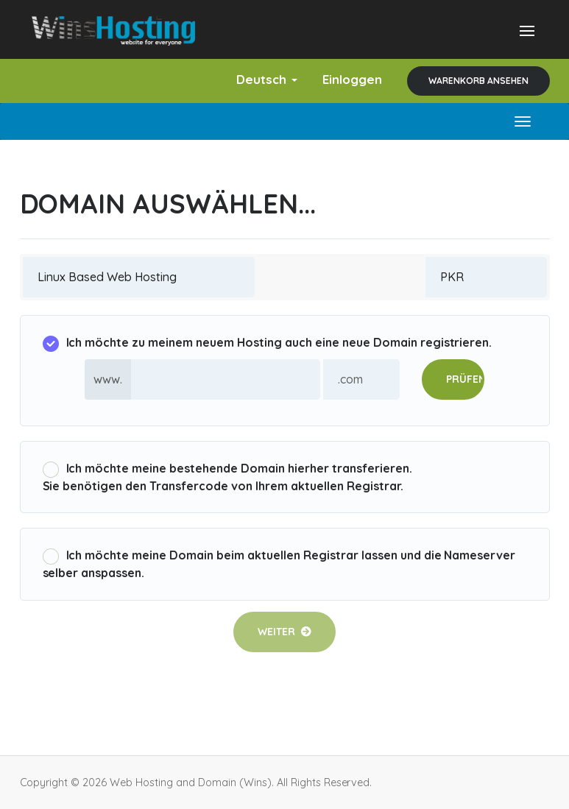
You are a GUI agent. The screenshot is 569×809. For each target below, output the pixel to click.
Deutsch (266, 79)
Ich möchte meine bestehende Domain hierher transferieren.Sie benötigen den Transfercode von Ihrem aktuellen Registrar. (227, 477)
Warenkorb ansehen (478, 80)
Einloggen (352, 79)
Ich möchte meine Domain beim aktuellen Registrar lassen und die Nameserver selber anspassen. (279, 564)
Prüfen (465, 379)
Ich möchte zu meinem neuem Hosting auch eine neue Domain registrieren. (267, 343)
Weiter (284, 631)
